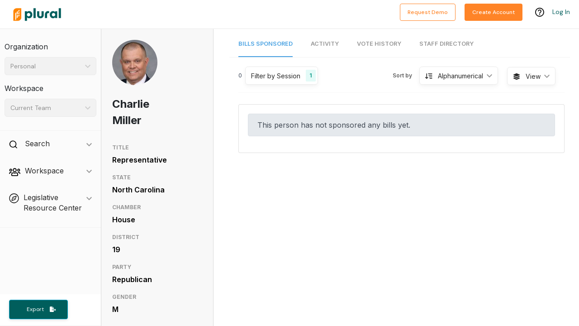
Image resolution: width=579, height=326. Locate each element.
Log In (561, 12)
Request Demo (428, 12)
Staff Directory (446, 43)
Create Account (493, 12)
